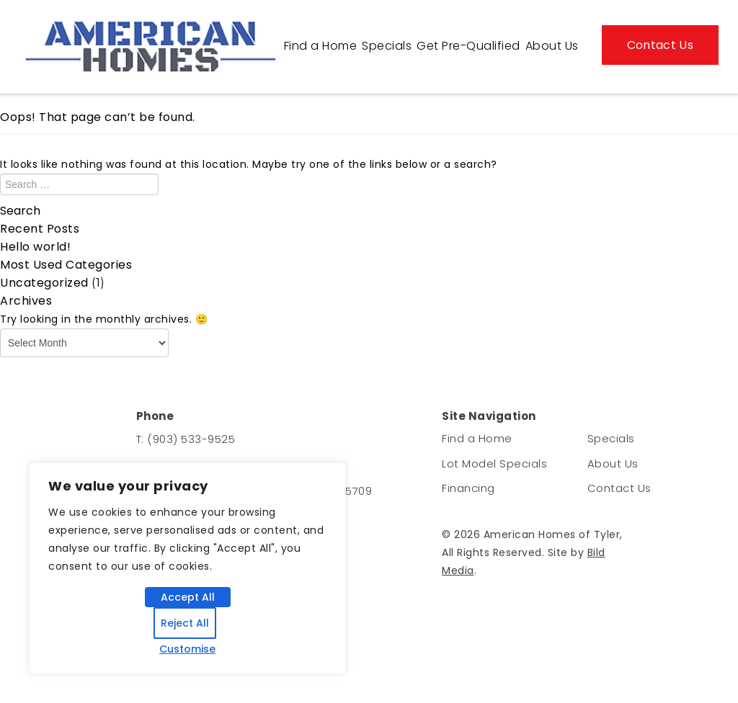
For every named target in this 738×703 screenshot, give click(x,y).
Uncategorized (44, 282)
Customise (187, 649)
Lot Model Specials (494, 463)
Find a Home (320, 45)
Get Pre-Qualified (468, 45)
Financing (468, 488)
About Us (552, 45)
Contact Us (660, 45)
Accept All (188, 597)
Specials (387, 45)
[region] (187, 568)
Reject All (185, 623)
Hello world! (35, 246)
